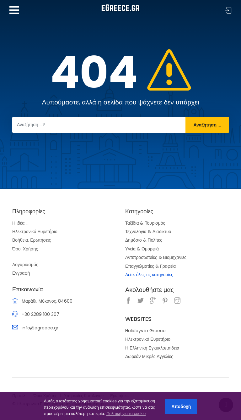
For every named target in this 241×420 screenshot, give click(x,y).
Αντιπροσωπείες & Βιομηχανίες (155, 257)
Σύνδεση (228, 10)
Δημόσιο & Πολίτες (143, 240)
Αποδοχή (181, 406)
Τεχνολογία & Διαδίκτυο (148, 231)
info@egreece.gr (40, 328)
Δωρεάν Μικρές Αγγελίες (149, 356)
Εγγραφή (21, 273)
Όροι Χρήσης (25, 249)
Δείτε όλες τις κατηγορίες (149, 275)
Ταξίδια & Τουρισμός (145, 223)
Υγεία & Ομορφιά (142, 249)
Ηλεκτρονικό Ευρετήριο (34, 231)
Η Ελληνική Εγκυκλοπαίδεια (152, 348)
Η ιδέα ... (20, 223)
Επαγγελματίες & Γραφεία (150, 266)
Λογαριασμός (25, 264)
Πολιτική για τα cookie (126, 413)
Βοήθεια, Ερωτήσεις (31, 240)
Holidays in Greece (145, 331)
